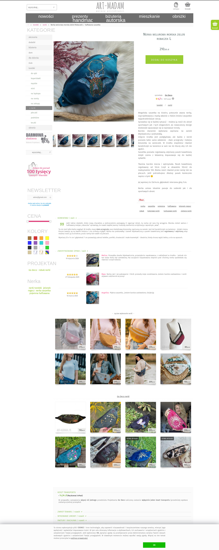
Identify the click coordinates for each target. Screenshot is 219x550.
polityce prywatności (79, 538)
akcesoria (33, 37)
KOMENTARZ (67, 218)
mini (33, 88)
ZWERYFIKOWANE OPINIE (73, 251)
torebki (32, 68)
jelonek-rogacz (185, 206)
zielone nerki (186, 211)
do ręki (34, 73)
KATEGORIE (39, 30)
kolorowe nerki (153, 211)
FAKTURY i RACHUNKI (72, 520)
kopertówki (36, 78)
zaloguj (176, 9)
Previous (57, 82)
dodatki (32, 42)
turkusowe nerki (170, 211)
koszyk (188, 9)
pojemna (161, 206)
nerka (143, 206)
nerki (170, 105)
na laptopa (36, 93)
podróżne (35, 118)
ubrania (32, 128)
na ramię (35, 98)
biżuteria (32, 47)
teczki (33, 123)
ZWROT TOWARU (70, 512)
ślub (30, 63)
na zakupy (35, 103)
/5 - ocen (163, 99)
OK (154, 545)
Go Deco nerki (123, 396)
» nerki (32, 108)
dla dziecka (34, 58)
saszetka (151, 206)
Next (129, 82)
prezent (46, 205)
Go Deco (168, 95)
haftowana (172, 206)
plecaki (34, 113)
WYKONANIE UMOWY (72, 516)
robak (141, 211)
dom (31, 53)
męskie (34, 83)
